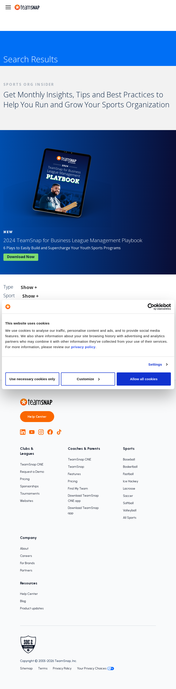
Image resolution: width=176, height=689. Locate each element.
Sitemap (26, 668)
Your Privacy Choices (95, 668)
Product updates (31, 608)
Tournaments (29, 493)
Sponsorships (29, 486)
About (24, 549)
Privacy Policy (62, 668)
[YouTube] (32, 432)
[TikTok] (59, 432)
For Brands (27, 563)
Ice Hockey (130, 481)
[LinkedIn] (23, 432)
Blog (23, 601)
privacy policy (83, 347)
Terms (42, 668)
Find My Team (78, 488)
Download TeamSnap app (83, 510)
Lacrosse (129, 488)
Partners (26, 570)
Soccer (128, 496)
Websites (26, 501)
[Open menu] (8, 7)
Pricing (25, 479)
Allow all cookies (144, 379)
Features (74, 474)
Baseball (129, 459)
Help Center (37, 417)
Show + (29, 287)
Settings (155, 364)
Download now (21, 256)
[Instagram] (41, 432)
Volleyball (129, 510)
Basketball (130, 467)
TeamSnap (76, 467)
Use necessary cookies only (32, 379)
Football (128, 474)
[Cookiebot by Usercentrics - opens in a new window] (151, 306)
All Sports (129, 518)
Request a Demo (32, 472)
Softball (128, 503)
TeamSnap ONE (31, 464)
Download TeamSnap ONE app (83, 498)
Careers (26, 556)
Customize (88, 379)
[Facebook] (50, 432)
